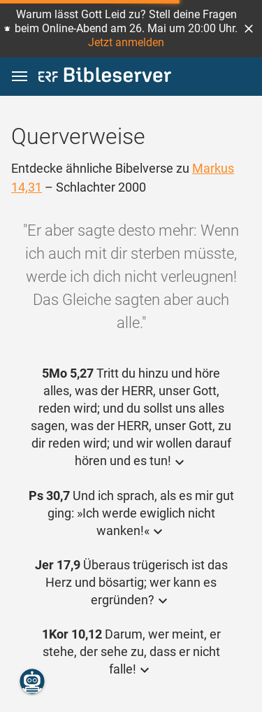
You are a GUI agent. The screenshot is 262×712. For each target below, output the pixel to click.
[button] (249, 29)
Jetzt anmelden (126, 42)
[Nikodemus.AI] (32, 681)
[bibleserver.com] (104, 77)
